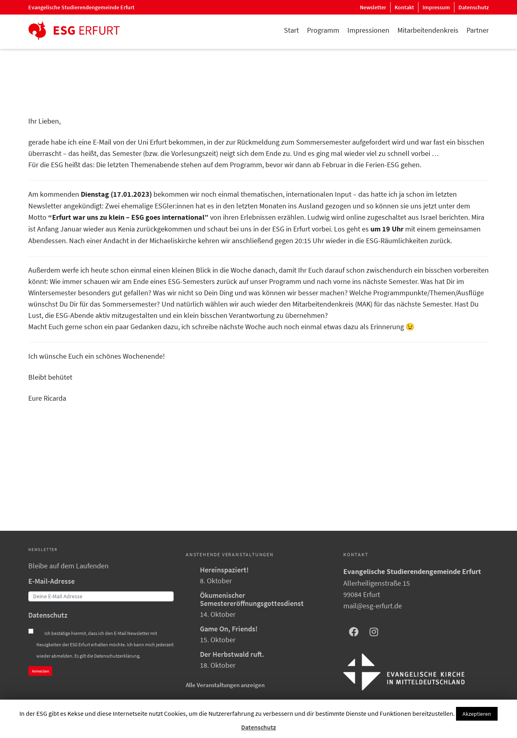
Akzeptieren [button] (476, 713)
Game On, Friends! (229, 628)
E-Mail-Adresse (51, 581)
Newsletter (373, 7)
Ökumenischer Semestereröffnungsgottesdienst (252, 599)
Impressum (436, 7)
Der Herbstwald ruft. (232, 654)
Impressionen (368, 30)
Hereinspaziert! (224, 569)
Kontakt (404, 7)
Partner (478, 30)
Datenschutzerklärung (116, 656)
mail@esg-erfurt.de (372, 605)
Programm (323, 30)
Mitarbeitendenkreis (427, 30)
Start (291, 30)
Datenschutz (473, 7)
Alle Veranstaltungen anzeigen (225, 685)
